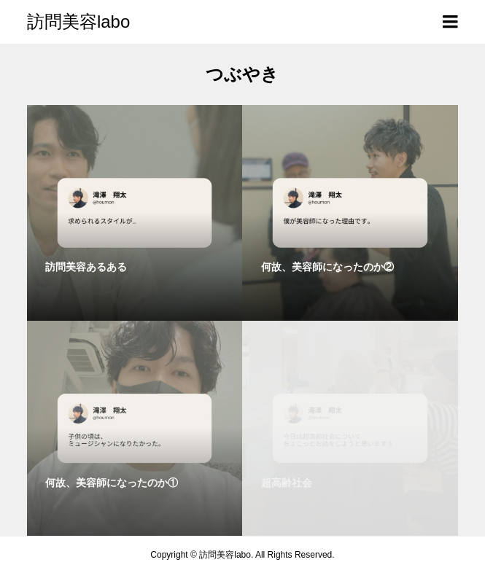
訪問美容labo (78, 21)
